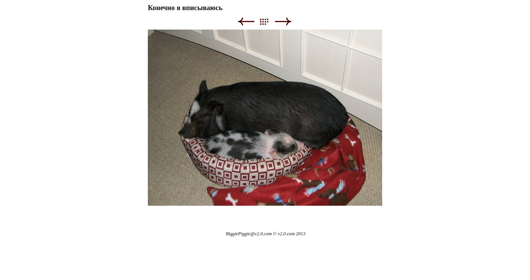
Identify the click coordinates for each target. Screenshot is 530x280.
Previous (245, 21)
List (267, 21)
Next (283, 21)
